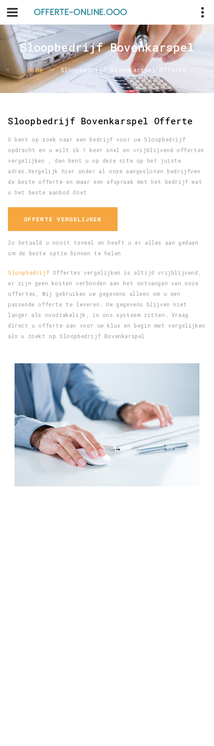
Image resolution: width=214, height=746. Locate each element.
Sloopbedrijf (28, 272)
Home (35, 70)
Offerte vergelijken (63, 219)
